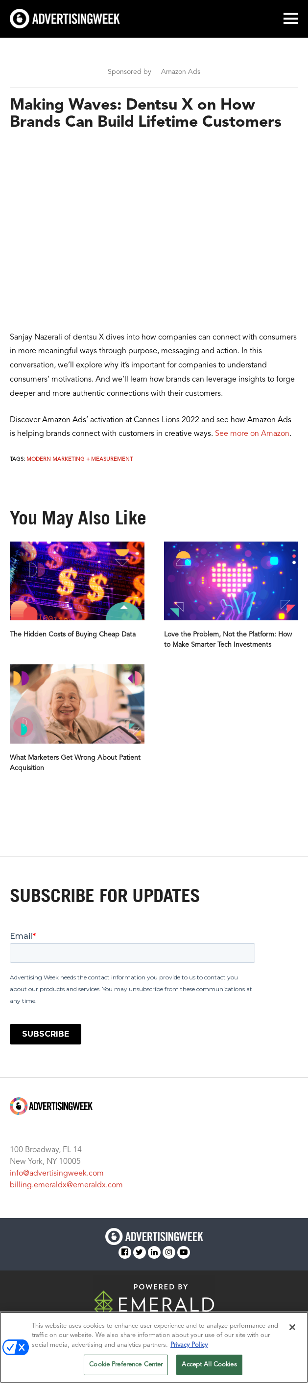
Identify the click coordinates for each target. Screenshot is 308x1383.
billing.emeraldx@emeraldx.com (66, 1185)
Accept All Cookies (209, 1364)
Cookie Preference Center (126, 1364)
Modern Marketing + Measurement (79, 459)
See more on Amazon (252, 434)
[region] (154, 1347)
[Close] (292, 1327)
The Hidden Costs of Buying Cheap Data (73, 634)
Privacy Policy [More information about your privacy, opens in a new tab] (189, 1345)
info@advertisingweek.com (57, 1174)
